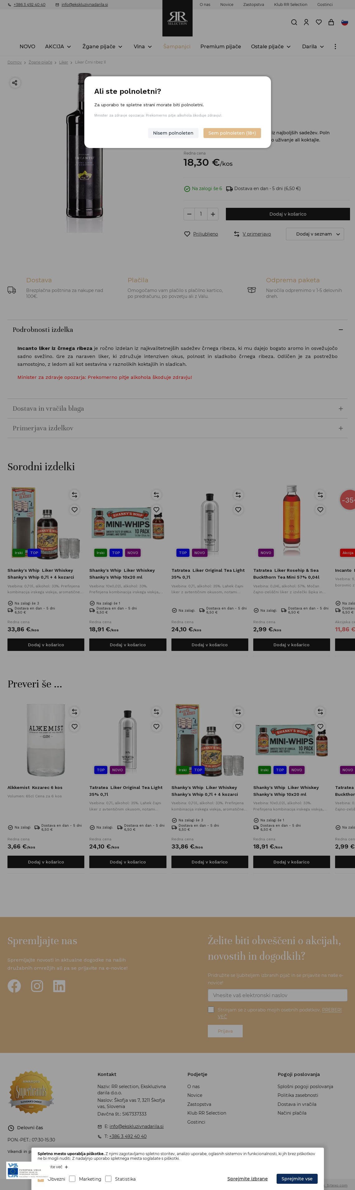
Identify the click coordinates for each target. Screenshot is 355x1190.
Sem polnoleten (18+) (232, 133)
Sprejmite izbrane (247, 1179)
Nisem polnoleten (173, 133)
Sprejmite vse (297, 1179)
